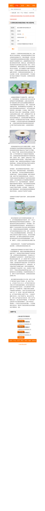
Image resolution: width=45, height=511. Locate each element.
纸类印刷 (31, 12)
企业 (22, 5)
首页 (11, 5)
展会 (28, 5)
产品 (17, 5)
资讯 (33, 5)
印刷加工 (26, 12)
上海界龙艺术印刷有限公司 (24, 318)
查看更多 (21, 337)
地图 (29, 340)
